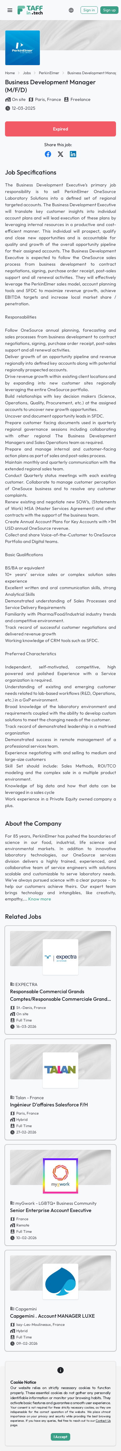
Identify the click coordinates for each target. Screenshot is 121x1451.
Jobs (27, 72)
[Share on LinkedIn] (73, 154)
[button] (71, 10)
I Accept (60, 1436)
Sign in (89, 10)
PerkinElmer (49, 72)
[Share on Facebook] (48, 154)
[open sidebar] (10, 10)
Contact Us (103, 1421)
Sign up (109, 10)
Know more (39, 899)
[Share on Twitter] (60, 154)
